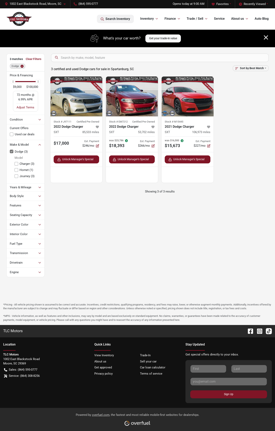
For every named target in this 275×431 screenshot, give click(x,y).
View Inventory (104, 355)
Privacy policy (103, 373)
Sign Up (228, 394)
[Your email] (228, 382)
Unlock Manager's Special (75, 159)
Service (219, 19)
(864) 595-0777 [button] (86, 4)
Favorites (220, 4)
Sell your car (148, 361)
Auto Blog (262, 19)
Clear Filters (33, 59)
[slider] (13, 81)
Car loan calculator (152, 367)
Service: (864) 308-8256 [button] (22, 376)
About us (100, 361)
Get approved (103, 367)
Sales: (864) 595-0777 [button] (20, 369)
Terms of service (151, 373)
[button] (36, 4)
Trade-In (145, 355)
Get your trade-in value (163, 38)
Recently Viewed (252, 4)
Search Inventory (115, 19)
